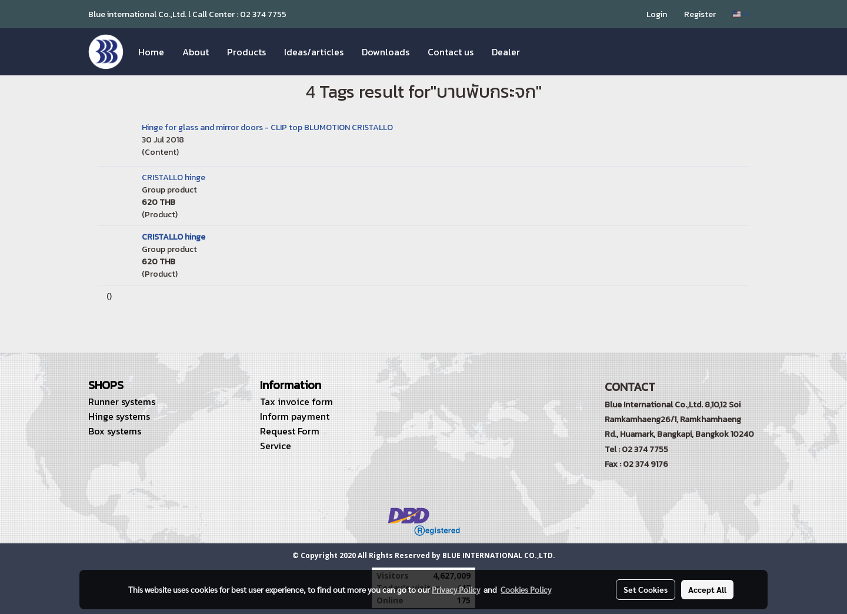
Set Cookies (645, 589)
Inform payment (294, 416)
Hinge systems (119, 416)
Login (656, 14)
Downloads (385, 52)
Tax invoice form (296, 401)
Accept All (707, 589)
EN (741, 14)
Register (700, 14)
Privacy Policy (456, 589)
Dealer (506, 52)
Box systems (114, 431)
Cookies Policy (526, 589)
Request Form (289, 431)
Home (151, 52)
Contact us (450, 52)
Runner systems (121, 401)
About (195, 52)
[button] (539, 52)
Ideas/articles (314, 52)
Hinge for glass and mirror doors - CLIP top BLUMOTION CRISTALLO (267, 127)
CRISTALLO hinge (173, 177)
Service (275, 446)
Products (246, 52)
